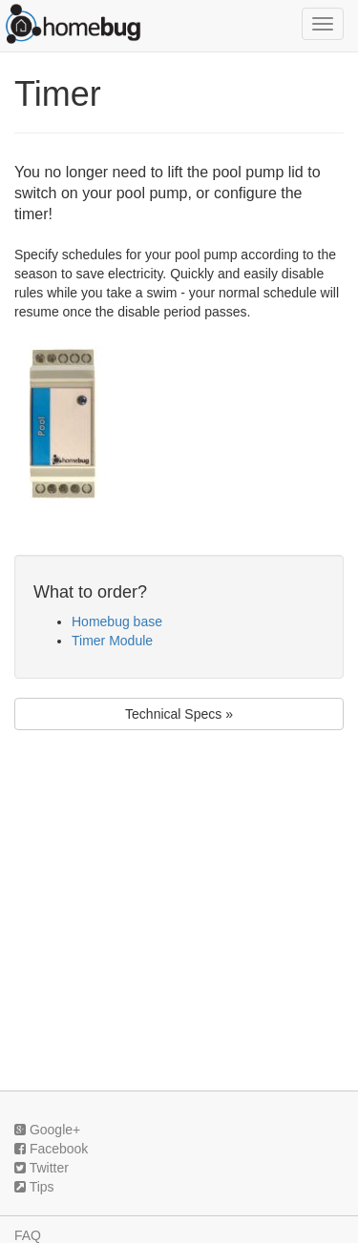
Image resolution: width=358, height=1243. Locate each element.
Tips (34, 1186)
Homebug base (117, 621)
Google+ (47, 1129)
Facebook (51, 1148)
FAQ (27, 1235)
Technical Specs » (179, 714)
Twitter (41, 1167)
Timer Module (112, 640)
